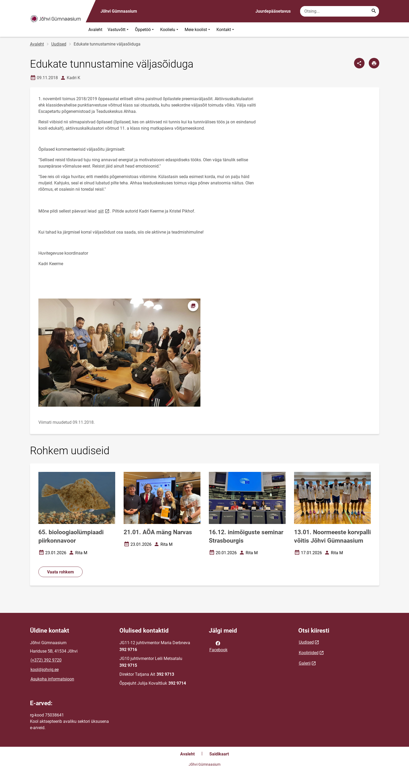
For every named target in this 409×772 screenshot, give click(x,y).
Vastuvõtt (119, 29)
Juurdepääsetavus (273, 11)
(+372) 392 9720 (46, 660)
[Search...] (373, 11)
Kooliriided (309, 652)
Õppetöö (145, 29)
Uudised (58, 44)
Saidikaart (219, 753)
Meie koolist (198, 29)
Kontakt (225, 29)
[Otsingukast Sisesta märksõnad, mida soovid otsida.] (339, 11)
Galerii (305, 663)
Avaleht (95, 29)
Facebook (218, 646)
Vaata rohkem (60, 571)
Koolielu (169, 29)
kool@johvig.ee (45, 669)
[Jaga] (359, 63)
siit (104, 211)
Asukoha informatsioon (52, 679)
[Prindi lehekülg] (374, 63)
